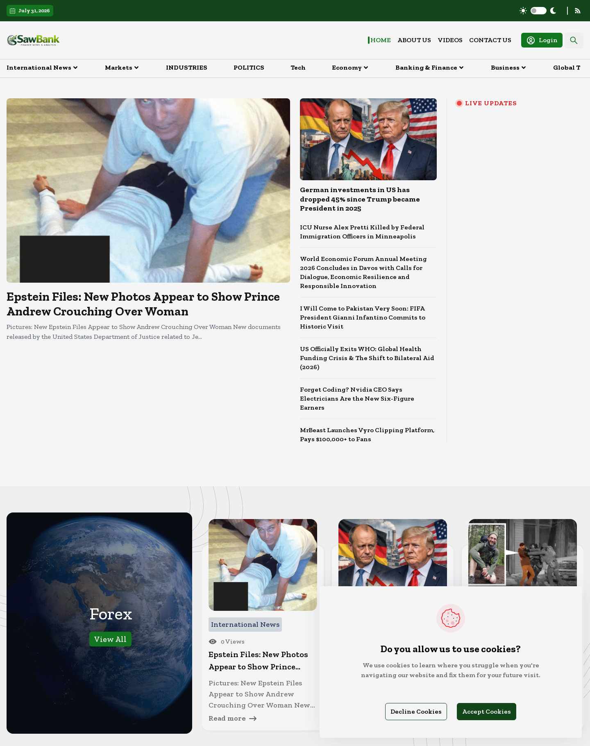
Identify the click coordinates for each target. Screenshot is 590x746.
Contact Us (490, 40)
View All (110, 639)
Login (542, 40)
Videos (450, 40)
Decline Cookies (416, 711)
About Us (414, 40)
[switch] (539, 10)
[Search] (573, 40)
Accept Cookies (486, 711)
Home (380, 40)
